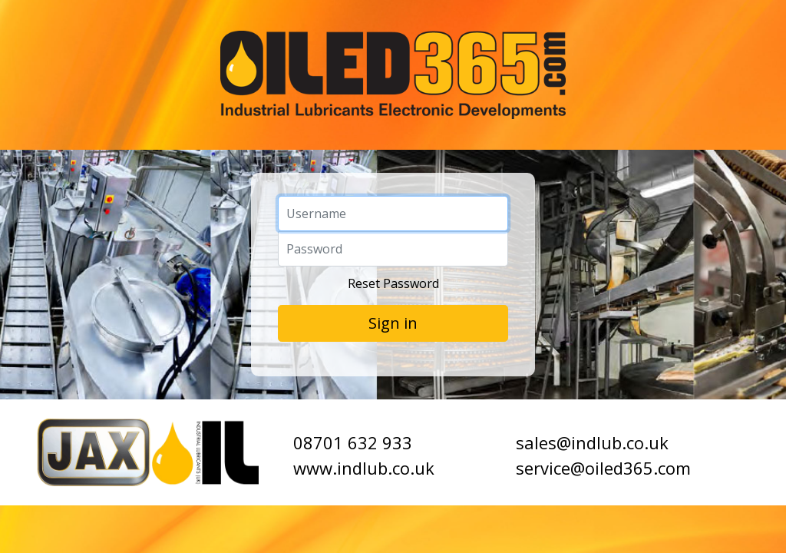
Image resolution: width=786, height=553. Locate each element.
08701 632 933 (352, 442)
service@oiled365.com (603, 467)
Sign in (393, 323)
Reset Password (393, 283)
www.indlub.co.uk (363, 467)
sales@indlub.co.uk (592, 442)
